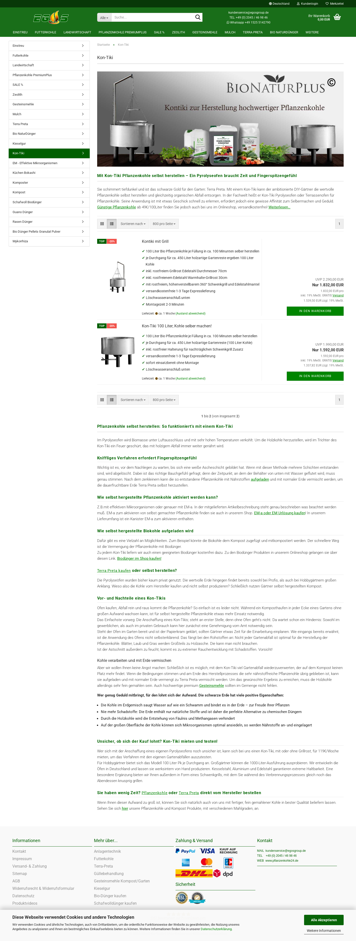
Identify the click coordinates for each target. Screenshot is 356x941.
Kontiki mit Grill (155, 241)
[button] (279, 3)
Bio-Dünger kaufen (110, 896)
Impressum (22, 858)
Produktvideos (24, 903)
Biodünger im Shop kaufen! (139, 558)
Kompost (19, 192)
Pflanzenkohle (154, 793)
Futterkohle (45, 32)
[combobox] (133, 224)
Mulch (230, 32)
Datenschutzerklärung (216, 929)
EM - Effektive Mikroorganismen (35, 163)
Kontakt (19, 851)
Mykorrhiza (20, 241)
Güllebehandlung (109, 873)
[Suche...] (104, 17)
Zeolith (178, 32)
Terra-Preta (103, 866)
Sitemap (19, 873)
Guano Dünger (23, 212)
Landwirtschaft (77, 32)
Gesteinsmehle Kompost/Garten (122, 881)
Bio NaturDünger (284, 32)
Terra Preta (253, 32)
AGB (16, 881)
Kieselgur (19, 143)
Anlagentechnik (107, 851)
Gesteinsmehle (204, 32)
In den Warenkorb (315, 311)
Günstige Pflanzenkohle (116, 207)
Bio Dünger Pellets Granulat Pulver (36, 231)
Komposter (20, 182)
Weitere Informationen (324, 931)
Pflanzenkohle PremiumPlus (123, 32)
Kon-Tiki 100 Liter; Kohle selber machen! (177, 326)
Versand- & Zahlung (29, 866)
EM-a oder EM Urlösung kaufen (279, 513)
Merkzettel (335, 3)
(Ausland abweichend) (190, 313)
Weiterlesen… (279, 207)
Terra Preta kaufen (114, 570)
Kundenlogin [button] (307, 3)
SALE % (159, 32)
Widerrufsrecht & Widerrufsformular (43, 888)
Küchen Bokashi (24, 173)
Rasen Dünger (22, 222)
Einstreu (20, 32)
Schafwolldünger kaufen (115, 903)
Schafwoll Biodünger (27, 202)
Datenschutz (23, 896)
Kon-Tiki (18, 153)
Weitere (312, 32)
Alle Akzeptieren (324, 920)
